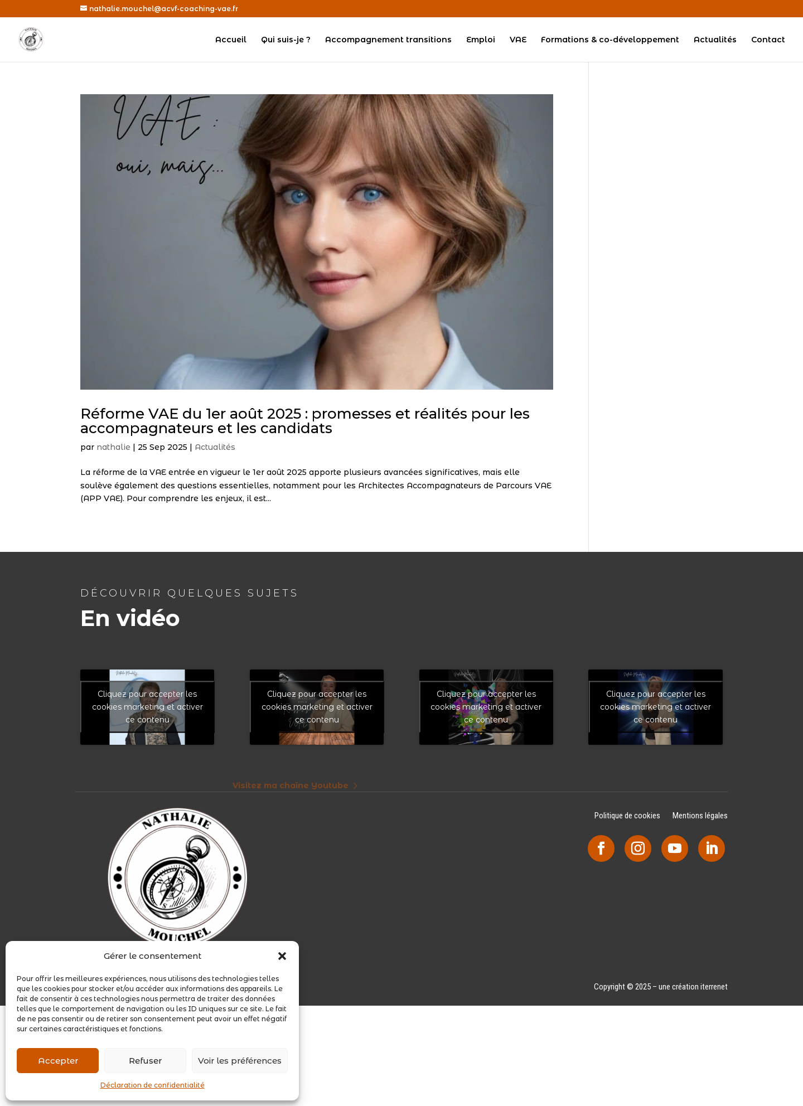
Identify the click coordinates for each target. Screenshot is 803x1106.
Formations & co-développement (610, 40)
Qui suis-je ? (286, 40)
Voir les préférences (240, 1060)
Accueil (230, 40)
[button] (282, 956)
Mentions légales (700, 816)
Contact (768, 40)
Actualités (715, 40)
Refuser (145, 1060)
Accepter (58, 1060)
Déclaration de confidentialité (152, 1085)
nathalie (113, 447)
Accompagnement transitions (388, 40)
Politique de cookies (627, 816)
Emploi (480, 40)
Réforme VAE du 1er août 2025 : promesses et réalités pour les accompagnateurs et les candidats (305, 421)
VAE (518, 40)
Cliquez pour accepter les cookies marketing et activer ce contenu (147, 707)
